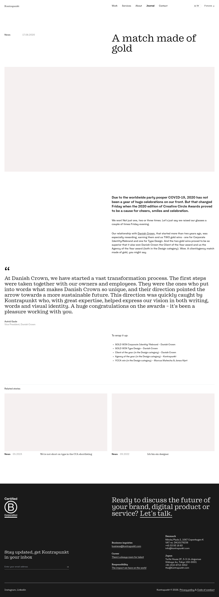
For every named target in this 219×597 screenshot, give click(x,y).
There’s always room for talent (128, 557)
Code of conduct (206, 590)
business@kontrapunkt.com (126, 546)
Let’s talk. (156, 513)
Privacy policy (187, 590)
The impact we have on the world (129, 568)
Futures (209, 6)
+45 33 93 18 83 (174, 545)
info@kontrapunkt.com (177, 548)
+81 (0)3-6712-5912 (176, 565)
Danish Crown (146, 233)
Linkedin (21, 590)
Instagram (10, 590)
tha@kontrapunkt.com (177, 568)
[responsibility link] (20, 508)
